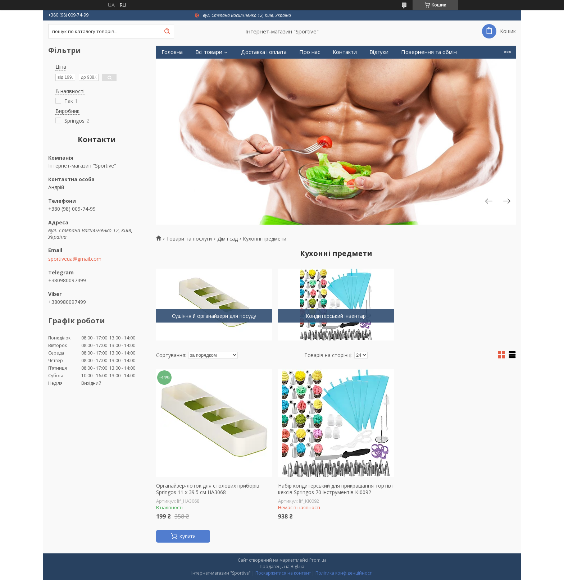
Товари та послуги (189, 239)
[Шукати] (167, 31)
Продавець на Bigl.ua (282, 566)
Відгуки (378, 52)
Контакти (345, 52)
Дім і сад (227, 239)
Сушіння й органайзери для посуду (214, 315)
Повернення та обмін (429, 52)
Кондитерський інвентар (336, 315)
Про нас (309, 52)
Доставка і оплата (264, 52)
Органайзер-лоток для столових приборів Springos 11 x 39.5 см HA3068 (207, 489)
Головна (172, 52)
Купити (187, 536)
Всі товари (208, 52)
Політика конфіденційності (344, 573)
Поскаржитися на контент (283, 573)
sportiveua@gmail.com (74, 259)
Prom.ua (318, 560)
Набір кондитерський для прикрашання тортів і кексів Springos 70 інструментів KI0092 (336, 489)
